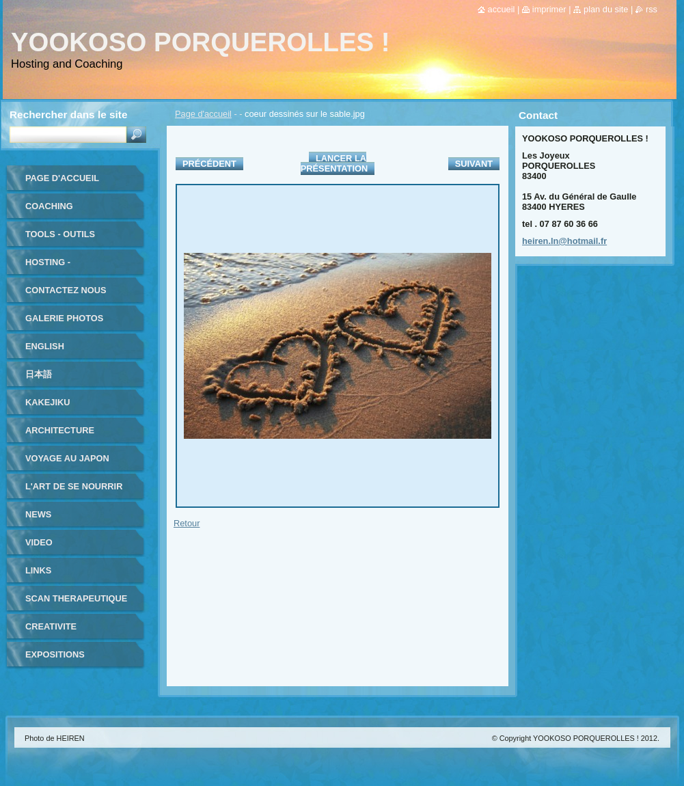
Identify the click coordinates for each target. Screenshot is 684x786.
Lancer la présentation (334, 163)
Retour (187, 523)
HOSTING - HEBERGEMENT (59, 267)
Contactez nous (65, 290)
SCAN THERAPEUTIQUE (76, 598)
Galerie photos (64, 318)
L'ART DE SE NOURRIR (73, 486)
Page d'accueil (203, 114)
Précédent (209, 164)
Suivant (474, 164)
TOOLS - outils (60, 234)
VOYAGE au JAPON (67, 458)
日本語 (38, 374)
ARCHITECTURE (59, 430)
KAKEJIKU (47, 402)
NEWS (38, 514)
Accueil (501, 9)
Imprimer (549, 9)
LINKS (38, 570)
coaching (49, 206)
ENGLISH (44, 346)
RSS (651, 9)
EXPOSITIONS (55, 654)
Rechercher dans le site (68, 114)
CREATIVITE (51, 626)
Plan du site (606, 9)
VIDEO (39, 542)
